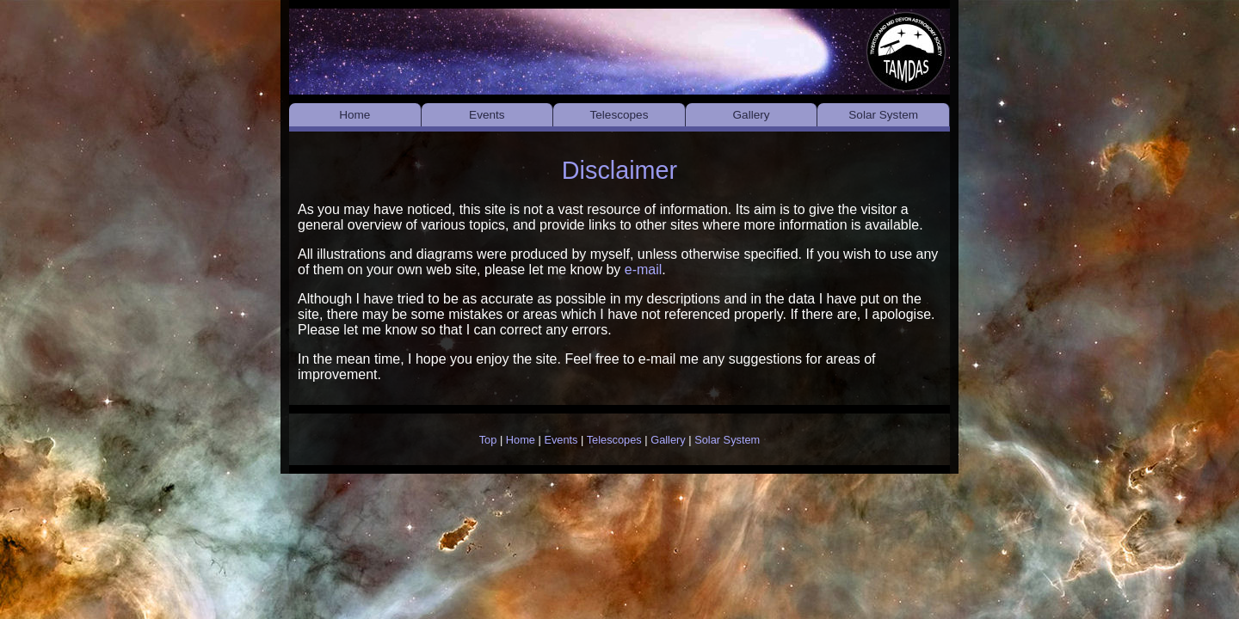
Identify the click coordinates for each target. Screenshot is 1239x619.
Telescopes (618, 114)
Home (354, 114)
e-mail (644, 269)
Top (488, 439)
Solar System (883, 114)
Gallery (751, 114)
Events (487, 114)
